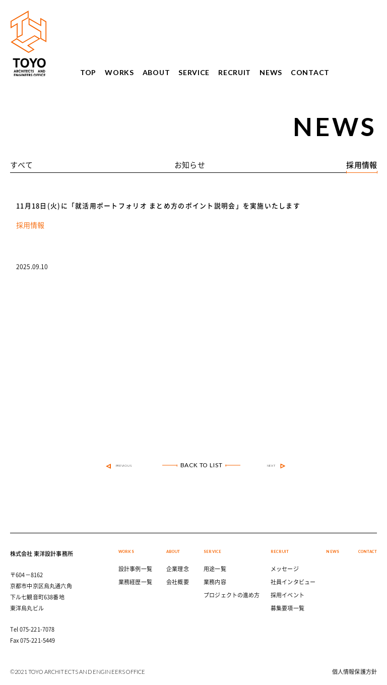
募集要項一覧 (287, 608)
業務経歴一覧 (135, 582)
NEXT (276, 466)
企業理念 (177, 569)
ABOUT (156, 72)
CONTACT (310, 72)
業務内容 (215, 582)
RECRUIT (234, 72)
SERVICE (194, 72)
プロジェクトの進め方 (232, 595)
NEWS (271, 72)
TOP (88, 72)
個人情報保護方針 (354, 671)
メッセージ (285, 569)
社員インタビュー (293, 582)
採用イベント (287, 595)
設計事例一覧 (135, 569)
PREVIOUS (119, 466)
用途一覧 (215, 569)
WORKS (119, 72)
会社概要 (177, 582)
